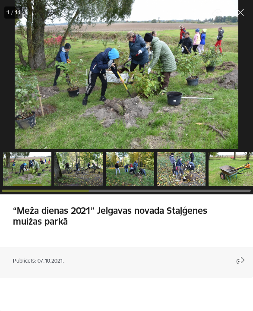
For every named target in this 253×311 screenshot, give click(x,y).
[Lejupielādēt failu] (217, 13)
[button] (27, 169)
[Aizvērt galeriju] (240, 12)
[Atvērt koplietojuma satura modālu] (240, 260)
